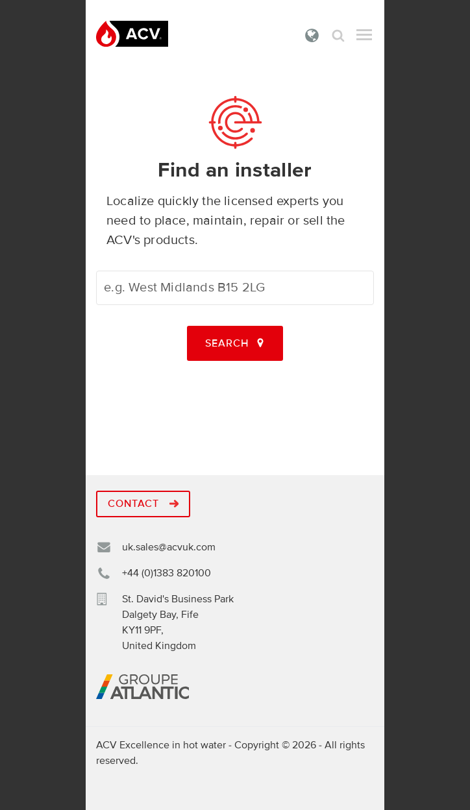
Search (338, 35)
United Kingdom (312, 35)
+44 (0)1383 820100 (166, 573)
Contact (143, 503)
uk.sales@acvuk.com (169, 547)
